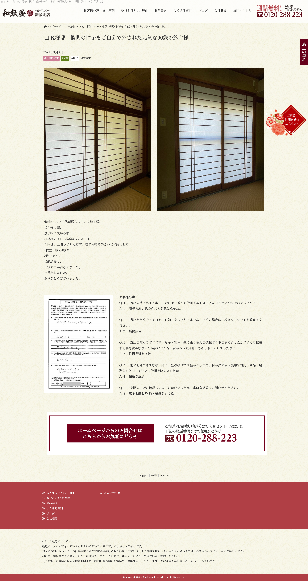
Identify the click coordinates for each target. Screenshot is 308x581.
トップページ (52, 26)
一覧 (154, 475)
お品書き (160, 10)
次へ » (164, 475)
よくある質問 (182, 10)
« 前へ (143, 475)
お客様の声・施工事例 (99, 10)
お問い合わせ (242, 10)
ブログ (203, 10)
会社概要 (220, 10)
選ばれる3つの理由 (134, 10)
